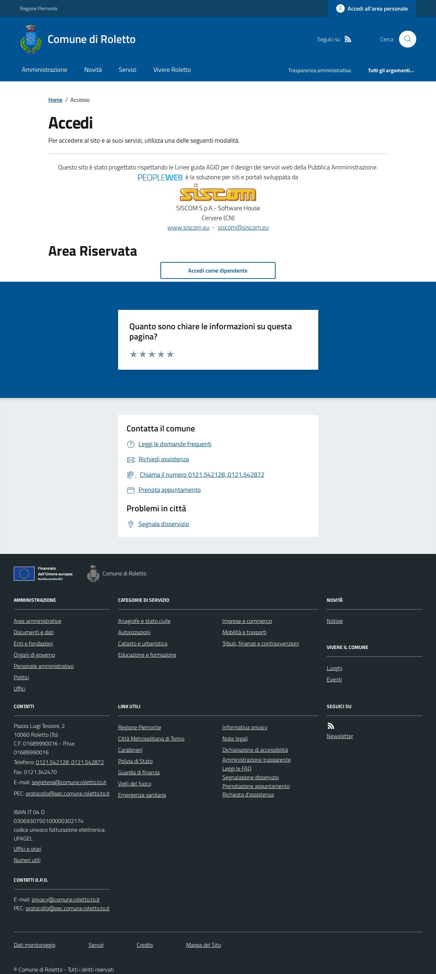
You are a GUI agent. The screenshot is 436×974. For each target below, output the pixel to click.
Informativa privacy (245, 727)
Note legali (235, 738)
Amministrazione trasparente (256, 759)
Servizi (127, 69)
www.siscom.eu (188, 227)
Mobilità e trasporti (244, 632)
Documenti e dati (34, 632)
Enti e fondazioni (33, 643)
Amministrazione (44, 69)
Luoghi (334, 668)
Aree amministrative (37, 621)
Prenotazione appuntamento (256, 786)
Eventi (334, 679)
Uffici (19, 688)
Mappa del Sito (203, 945)
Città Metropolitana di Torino (151, 738)
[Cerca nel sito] (404, 39)
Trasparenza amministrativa (319, 70)
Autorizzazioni (134, 632)
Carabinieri (130, 749)
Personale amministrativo (44, 666)
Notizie (335, 621)
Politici (21, 677)
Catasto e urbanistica (142, 643)
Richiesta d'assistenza (248, 794)
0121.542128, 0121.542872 (70, 762)
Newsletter (340, 736)
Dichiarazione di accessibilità (255, 749)
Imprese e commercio (247, 621)
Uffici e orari (27, 848)
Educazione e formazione (147, 654)
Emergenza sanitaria (142, 795)
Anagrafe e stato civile (144, 621)
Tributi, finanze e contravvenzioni (260, 643)
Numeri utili (27, 860)
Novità (93, 69)
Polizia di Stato (135, 761)
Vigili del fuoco (134, 783)
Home (55, 99)
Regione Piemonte (38, 8)
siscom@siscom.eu (243, 227)
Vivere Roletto (172, 69)
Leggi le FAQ (237, 768)
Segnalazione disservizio (250, 777)
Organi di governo (34, 654)
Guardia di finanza (139, 772)
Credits (145, 945)
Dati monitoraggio (34, 945)
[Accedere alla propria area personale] (372, 8)
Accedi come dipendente (217, 270)
